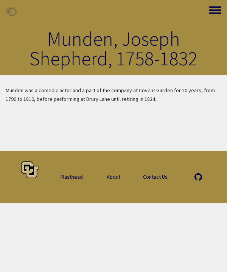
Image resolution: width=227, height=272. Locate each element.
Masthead (72, 176)
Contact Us (155, 176)
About (113, 176)
